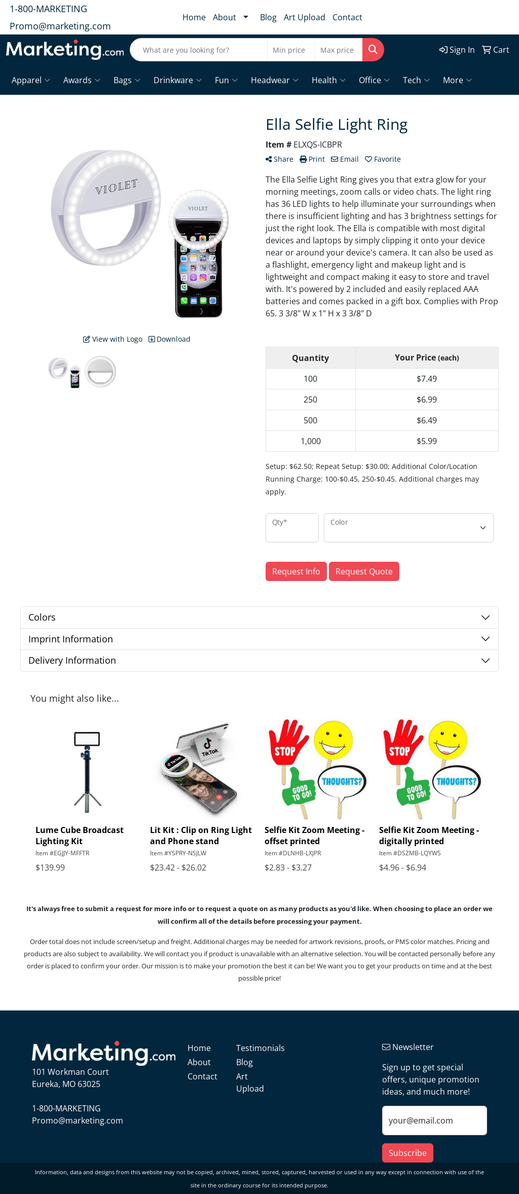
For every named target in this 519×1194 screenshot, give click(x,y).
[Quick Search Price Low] (291, 49)
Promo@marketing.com (60, 26)
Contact (347, 17)
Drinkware (178, 80)
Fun (226, 80)
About (224, 17)
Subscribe (408, 1153)
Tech (416, 80)
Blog (268, 17)
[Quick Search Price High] (339, 49)
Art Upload (304, 17)
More (457, 80)
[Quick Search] (199, 49)
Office (374, 80)
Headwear (275, 80)
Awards (81, 80)
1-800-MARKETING (48, 9)
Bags (127, 80)
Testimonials (254, 1048)
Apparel (31, 80)
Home (194, 17)
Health (329, 80)
